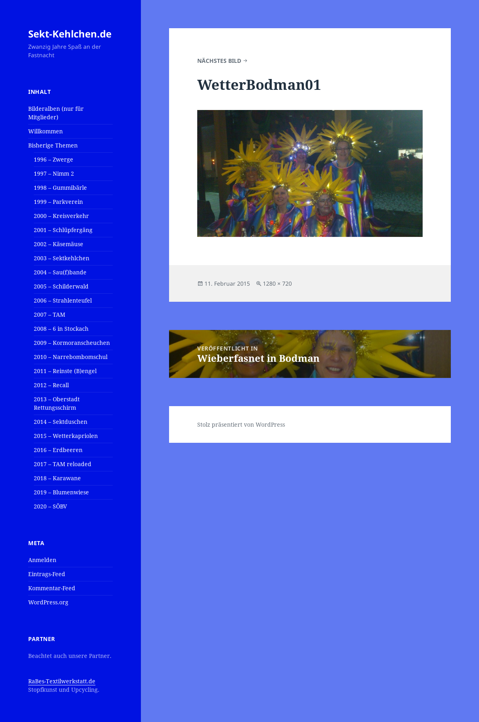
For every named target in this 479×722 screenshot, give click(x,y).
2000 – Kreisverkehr (61, 216)
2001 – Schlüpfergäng (63, 230)
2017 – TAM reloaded (62, 464)
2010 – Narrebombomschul (70, 357)
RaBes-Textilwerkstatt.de (61, 681)
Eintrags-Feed (46, 574)
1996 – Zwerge (53, 159)
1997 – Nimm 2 (54, 173)
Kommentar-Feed (51, 588)
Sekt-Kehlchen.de (69, 33)
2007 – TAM (49, 314)
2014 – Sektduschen (60, 421)
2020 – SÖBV (50, 506)
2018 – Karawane (57, 478)
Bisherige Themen (53, 145)
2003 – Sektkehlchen (61, 258)
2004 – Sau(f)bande (60, 272)
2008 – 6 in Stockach (61, 328)
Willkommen (45, 131)
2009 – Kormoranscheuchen (72, 342)
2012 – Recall (51, 385)
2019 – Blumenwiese (61, 492)
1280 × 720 (277, 283)
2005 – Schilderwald (61, 286)
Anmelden (42, 560)
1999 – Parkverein (58, 201)
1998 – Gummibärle (60, 187)
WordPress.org (48, 602)
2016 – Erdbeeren (58, 450)
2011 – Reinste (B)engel (65, 371)
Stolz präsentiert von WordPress (241, 424)
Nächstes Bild (219, 60)
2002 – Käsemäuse (58, 244)
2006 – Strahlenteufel (63, 300)
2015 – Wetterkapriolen (66, 436)
